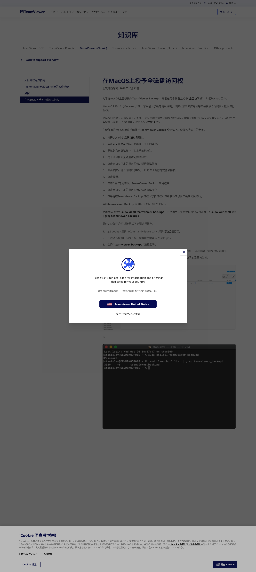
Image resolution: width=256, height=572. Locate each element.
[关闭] (183, 252)
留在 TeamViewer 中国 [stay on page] (128, 313)
